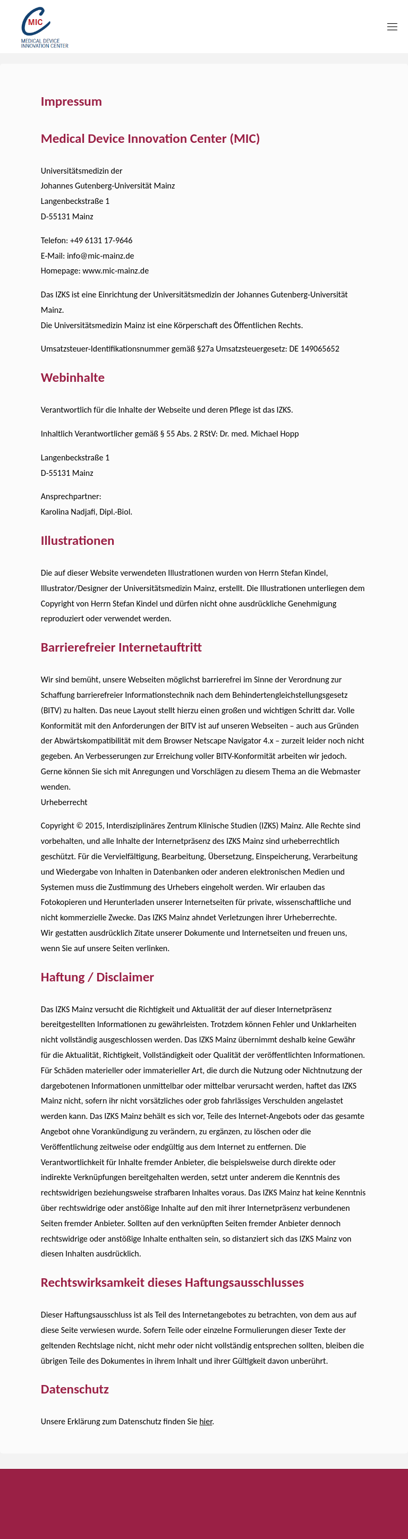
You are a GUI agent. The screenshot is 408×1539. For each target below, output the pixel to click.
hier (205, 1421)
